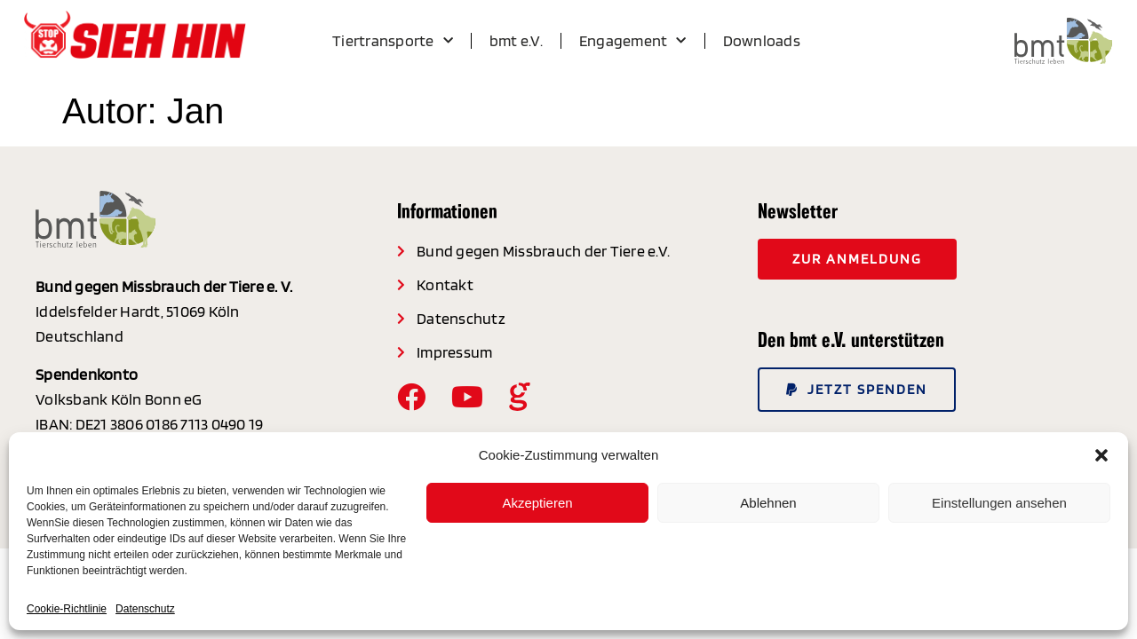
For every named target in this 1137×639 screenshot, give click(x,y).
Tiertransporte (392, 41)
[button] (1101, 455)
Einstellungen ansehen (999, 502)
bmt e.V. (516, 40)
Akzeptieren (537, 502)
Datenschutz (145, 609)
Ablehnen (768, 502)
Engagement (633, 41)
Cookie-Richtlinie (67, 609)
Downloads (761, 40)
